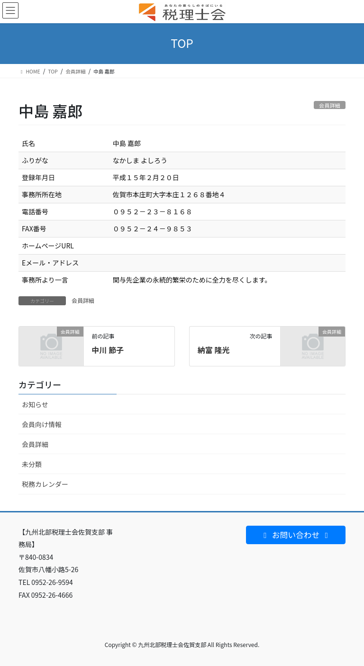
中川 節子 (107, 350)
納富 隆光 (214, 350)
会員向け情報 (42, 424)
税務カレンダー (45, 484)
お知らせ (35, 404)
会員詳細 (83, 300)
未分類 (32, 464)
